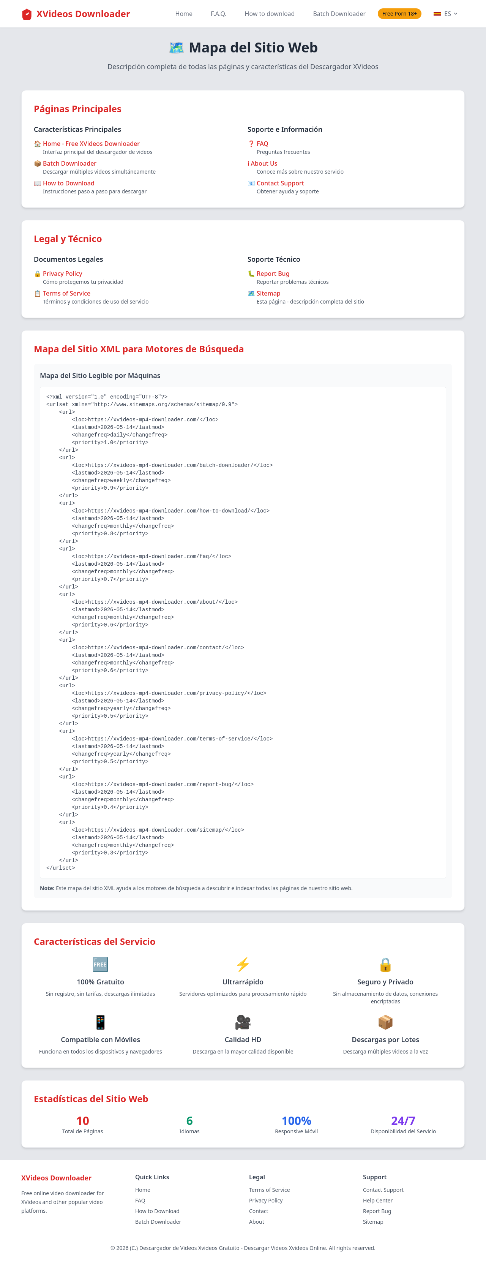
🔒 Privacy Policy (58, 273)
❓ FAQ (258, 143)
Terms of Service (269, 1189)
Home (184, 13)
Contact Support (383, 1189)
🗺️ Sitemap (264, 293)
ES (446, 13)
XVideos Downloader (83, 13)
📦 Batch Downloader (65, 163)
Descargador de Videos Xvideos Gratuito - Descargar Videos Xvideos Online (232, 1247)
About (256, 1221)
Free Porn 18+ (399, 13)
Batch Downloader (339, 13)
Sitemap (373, 1221)
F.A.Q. (219, 13)
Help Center (378, 1200)
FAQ (140, 1200)
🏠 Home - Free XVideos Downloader (87, 143)
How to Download (157, 1211)
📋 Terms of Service (62, 293)
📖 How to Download (64, 183)
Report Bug (377, 1211)
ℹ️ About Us (263, 163)
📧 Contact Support (276, 183)
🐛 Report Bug (269, 273)
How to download (270, 13)
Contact (258, 1211)
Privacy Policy (265, 1200)
